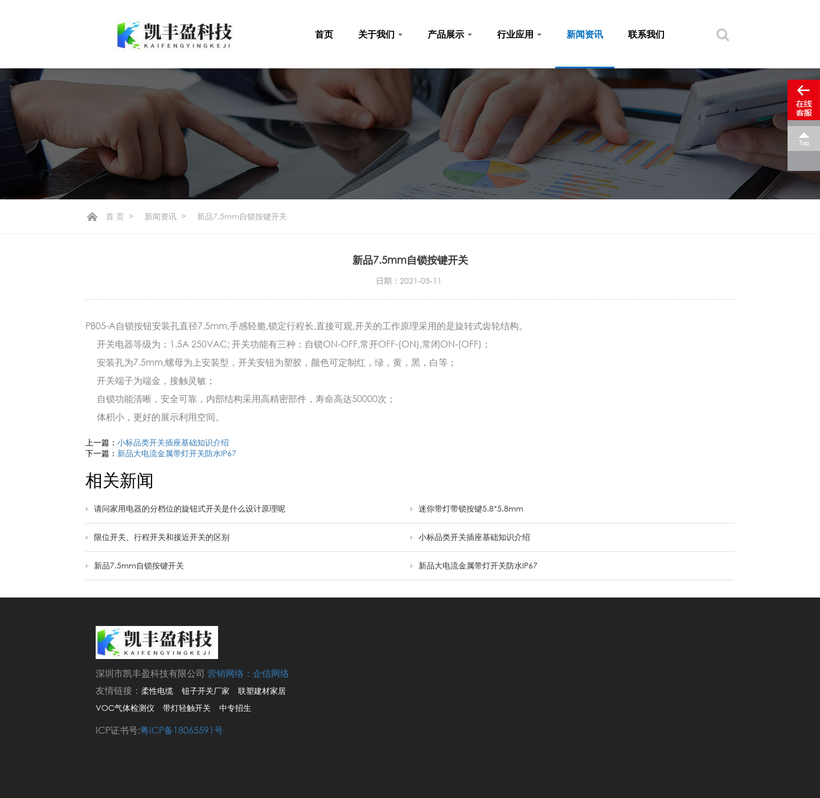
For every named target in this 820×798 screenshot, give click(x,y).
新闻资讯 (585, 34)
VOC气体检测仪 (125, 708)
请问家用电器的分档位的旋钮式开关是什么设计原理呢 (189, 508)
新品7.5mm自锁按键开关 (139, 565)
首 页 (115, 216)
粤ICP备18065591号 (181, 730)
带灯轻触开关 (187, 708)
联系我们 (646, 34)
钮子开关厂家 (205, 690)
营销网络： (230, 673)
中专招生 (235, 708)
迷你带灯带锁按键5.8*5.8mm (471, 508)
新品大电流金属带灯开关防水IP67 (176, 453)
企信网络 (271, 673)
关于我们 (380, 34)
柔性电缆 (157, 690)
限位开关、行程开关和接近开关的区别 (161, 537)
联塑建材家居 (262, 690)
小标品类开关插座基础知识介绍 (173, 442)
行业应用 (519, 34)
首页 (324, 34)
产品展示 (450, 34)
